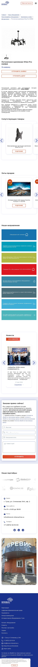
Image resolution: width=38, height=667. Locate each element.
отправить (19, 456)
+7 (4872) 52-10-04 (11, 525)
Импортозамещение (8, 615)
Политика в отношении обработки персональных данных (17, 656)
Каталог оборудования (8, 622)
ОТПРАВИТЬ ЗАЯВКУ (19, 71)
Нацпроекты (5, 613)
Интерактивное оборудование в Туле (13, 618)
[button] (1, 140)
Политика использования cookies (12, 658)
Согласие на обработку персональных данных (16, 653)
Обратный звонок (27, 3)
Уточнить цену (19, 76)
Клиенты (4, 625)
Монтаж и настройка (8, 627)
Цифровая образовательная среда (12, 610)
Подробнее (19, 151)
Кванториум (5, 607)
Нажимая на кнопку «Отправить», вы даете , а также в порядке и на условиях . (19, 419)
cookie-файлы (11, 659)
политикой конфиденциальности (10, 663)
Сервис (4, 630)
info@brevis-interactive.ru (14, 517)
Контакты (4, 633)
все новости (13, 339)
